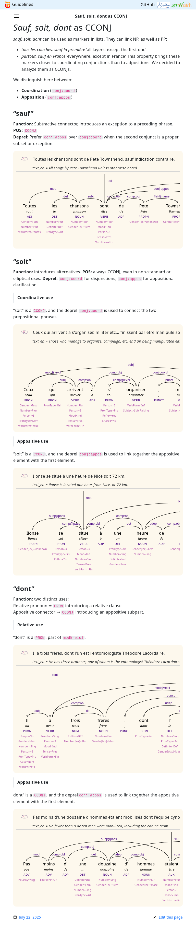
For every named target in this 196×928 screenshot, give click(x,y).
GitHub (148, 4)
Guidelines (22, 4)
